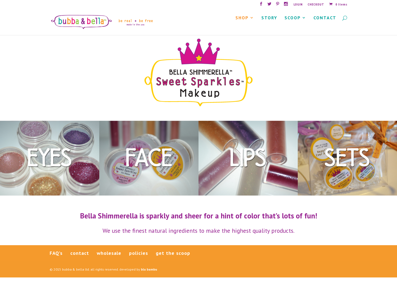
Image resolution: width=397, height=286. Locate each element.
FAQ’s (56, 262)
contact (79, 262)
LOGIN (298, 4)
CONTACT (324, 27)
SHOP (242, 27)
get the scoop (173, 262)
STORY (269, 27)
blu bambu (149, 278)
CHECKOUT (316, 4)
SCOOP (293, 27)
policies (138, 262)
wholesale (109, 262)
